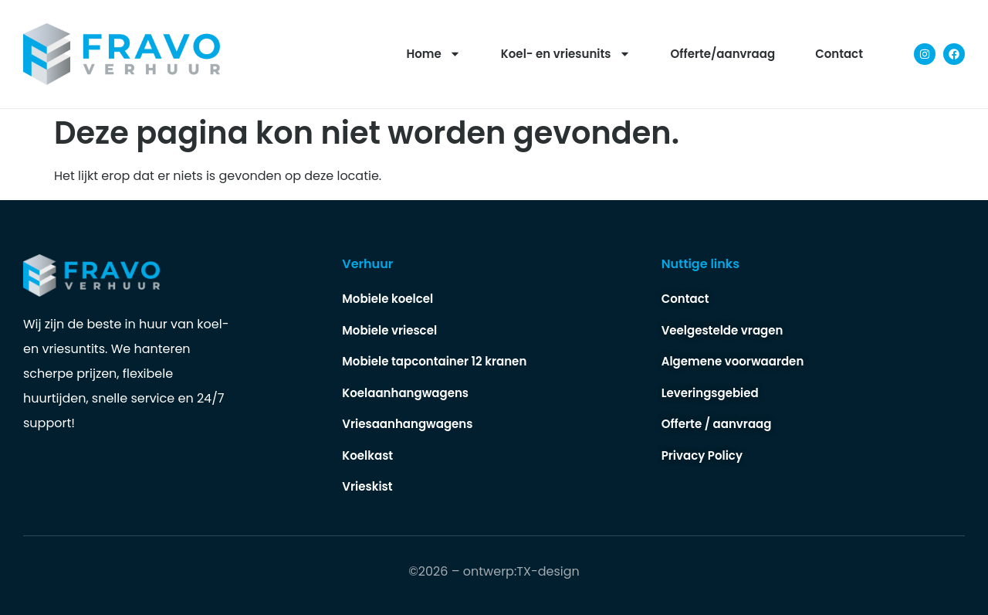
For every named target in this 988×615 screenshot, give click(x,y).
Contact (839, 54)
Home (434, 53)
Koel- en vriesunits (566, 53)
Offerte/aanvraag (723, 54)
